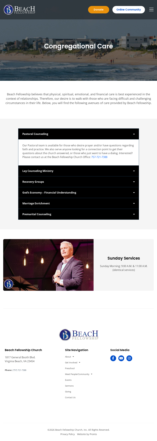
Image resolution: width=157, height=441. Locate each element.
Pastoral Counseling (35, 134)
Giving (68, 391)
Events (68, 379)
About (69, 356)
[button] (78, 134)
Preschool (70, 368)
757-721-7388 (99, 157)
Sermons (69, 385)
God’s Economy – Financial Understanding (49, 192)
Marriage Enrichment (36, 203)
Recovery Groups (33, 182)
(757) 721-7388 (19, 370)
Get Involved (72, 362)
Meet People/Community (78, 374)
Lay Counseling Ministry (37, 171)
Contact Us (70, 397)
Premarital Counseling (36, 214)
